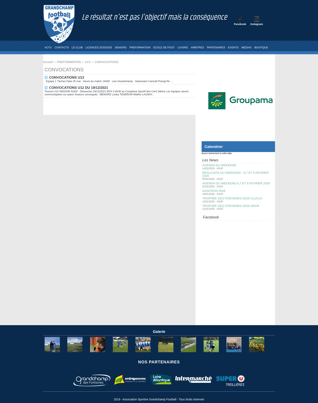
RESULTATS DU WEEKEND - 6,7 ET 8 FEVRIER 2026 (237, 172)
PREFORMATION (139, 47)
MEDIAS (246, 47)
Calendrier (215, 146)
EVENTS (233, 47)
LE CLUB (77, 47)
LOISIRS (182, 47)
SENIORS (121, 47)
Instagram (256, 24)
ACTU (48, 47)
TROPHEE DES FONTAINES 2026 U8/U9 (229, 201)
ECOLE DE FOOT (164, 47)
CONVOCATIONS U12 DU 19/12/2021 (77, 86)
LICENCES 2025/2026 (99, 47)
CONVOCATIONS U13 (65, 77)
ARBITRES (197, 47)
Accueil (47, 61)
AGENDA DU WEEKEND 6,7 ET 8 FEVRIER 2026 (234, 179)
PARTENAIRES (216, 47)
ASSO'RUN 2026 (213, 187)
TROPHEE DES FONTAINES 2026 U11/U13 (230, 194)
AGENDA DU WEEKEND (218, 165)
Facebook (240, 24)
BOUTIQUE (261, 47)
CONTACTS (62, 47)
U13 (81, 61)
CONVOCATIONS (97, 61)
